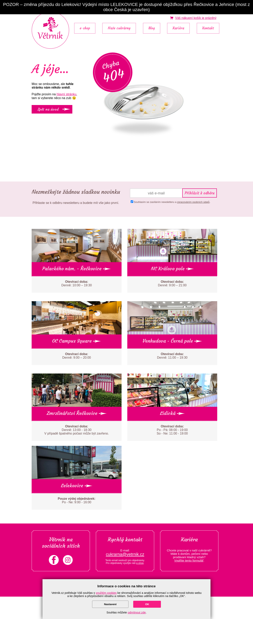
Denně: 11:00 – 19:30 (172, 355)
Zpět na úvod (48, 109)
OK (147, 604)
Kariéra (178, 28)
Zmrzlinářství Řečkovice (77, 413)
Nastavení (110, 604)
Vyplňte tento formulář (188, 560)
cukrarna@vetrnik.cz (125, 554)
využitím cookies (106, 592)
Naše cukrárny (119, 28)
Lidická (172, 413)
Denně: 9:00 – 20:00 (76, 355)
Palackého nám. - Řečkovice (76, 269)
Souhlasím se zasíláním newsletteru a (172, 202)
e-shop (85, 28)
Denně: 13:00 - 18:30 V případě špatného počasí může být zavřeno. (76, 430)
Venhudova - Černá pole (172, 341)
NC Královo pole (172, 269)
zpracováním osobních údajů (193, 202)
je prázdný (195, 18)
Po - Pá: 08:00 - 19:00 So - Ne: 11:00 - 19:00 (172, 430)
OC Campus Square (76, 341)
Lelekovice (77, 486)
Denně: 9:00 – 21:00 (172, 283)
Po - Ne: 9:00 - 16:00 (76, 500)
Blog (151, 28)
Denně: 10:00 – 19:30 (76, 283)
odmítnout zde (137, 612)
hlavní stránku (66, 94)
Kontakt (208, 28)
